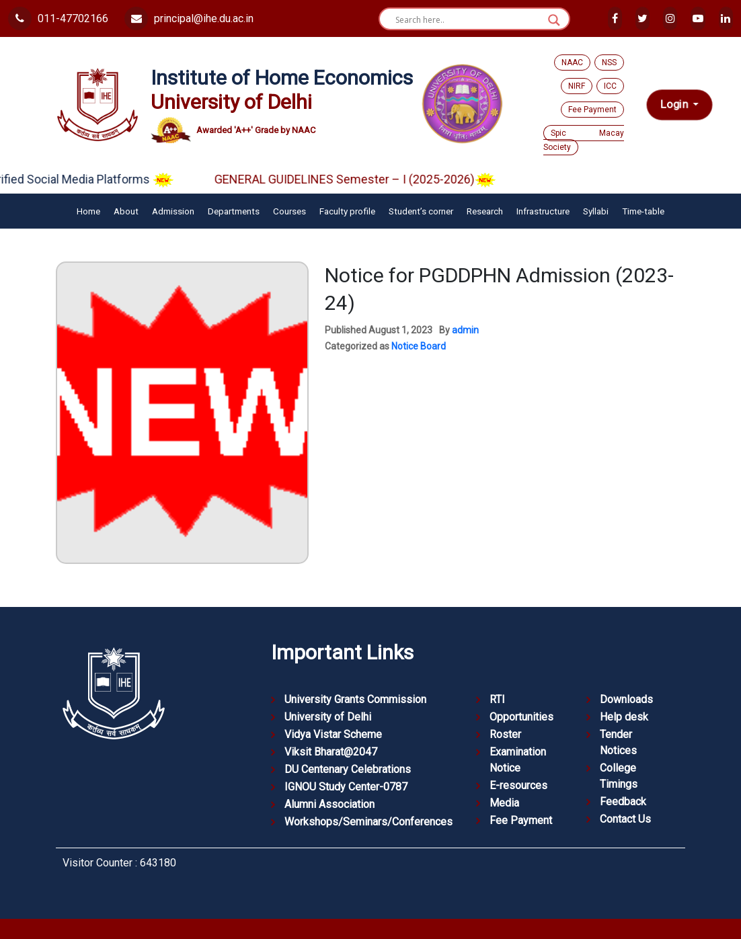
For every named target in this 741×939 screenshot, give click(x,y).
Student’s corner (421, 211)
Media (504, 803)
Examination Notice (518, 759)
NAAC (572, 62)
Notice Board (418, 346)
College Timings (618, 776)
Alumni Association (329, 804)
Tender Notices (618, 742)
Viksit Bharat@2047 (330, 751)
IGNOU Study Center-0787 (345, 786)
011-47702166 (58, 18)
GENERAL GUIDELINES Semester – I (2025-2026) (365, 179)
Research (485, 211)
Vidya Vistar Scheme (333, 734)
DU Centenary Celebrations (347, 769)
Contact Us (625, 819)
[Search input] (468, 20)
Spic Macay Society (583, 140)
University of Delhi (327, 716)
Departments (234, 211)
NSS (609, 62)
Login (675, 104)
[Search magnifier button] (554, 20)
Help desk (624, 716)
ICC (610, 86)
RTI (497, 699)
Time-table (643, 211)
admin (465, 330)
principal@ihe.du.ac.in (189, 18)
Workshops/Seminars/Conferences (368, 821)
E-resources (518, 785)
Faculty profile (347, 211)
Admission (173, 211)
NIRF (576, 86)
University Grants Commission (355, 699)
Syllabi (596, 211)
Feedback (623, 801)
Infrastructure (543, 211)
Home (88, 211)
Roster (505, 734)
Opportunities (521, 716)
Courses (289, 211)
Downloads (626, 699)
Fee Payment (592, 109)
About (126, 211)
